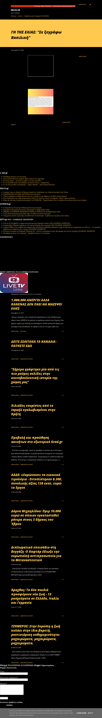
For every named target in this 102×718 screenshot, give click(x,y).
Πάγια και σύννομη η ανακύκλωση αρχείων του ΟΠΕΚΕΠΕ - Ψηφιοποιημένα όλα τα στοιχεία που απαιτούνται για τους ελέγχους (45, 200)
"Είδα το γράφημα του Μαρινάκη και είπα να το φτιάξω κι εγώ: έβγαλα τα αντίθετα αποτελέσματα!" (35, 196)
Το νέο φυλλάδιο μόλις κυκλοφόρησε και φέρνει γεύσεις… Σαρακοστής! (26, 183)
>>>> (63, 331)
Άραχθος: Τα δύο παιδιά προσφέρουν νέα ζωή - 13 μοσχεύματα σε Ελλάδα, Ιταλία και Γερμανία (35, 596)
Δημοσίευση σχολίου (26, 359)
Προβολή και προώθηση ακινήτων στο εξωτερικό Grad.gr (37, 439)
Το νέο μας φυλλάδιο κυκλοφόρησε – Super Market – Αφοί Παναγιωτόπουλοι (29, 185)
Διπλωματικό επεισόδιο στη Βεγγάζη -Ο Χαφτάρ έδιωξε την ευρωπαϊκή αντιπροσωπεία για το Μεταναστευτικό (36, 553)
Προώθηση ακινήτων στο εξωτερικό (14, 177)
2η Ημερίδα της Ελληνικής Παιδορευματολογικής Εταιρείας (22, 208)
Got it (90, 713)
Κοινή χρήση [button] (82, 56)
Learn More (81, 713)
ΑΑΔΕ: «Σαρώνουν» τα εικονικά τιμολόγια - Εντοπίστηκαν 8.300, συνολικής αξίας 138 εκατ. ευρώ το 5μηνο (36, 481)
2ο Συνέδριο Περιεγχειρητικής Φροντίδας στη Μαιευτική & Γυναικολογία (26, 214)
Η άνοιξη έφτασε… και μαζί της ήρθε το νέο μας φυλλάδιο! (22, 181)
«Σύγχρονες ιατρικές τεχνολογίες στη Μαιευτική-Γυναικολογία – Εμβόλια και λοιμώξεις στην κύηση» (36, 216)
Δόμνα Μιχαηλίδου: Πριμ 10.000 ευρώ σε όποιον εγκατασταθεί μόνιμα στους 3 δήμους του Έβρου (36, 517)
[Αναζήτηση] (82, 4)
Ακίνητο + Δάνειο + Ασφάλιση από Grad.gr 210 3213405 (30, 16)
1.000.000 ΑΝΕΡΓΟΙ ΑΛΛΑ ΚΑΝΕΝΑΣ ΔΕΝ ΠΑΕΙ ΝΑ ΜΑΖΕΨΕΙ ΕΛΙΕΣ (36, 304)
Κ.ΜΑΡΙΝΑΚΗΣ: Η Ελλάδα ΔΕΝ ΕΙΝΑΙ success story (21, 194)
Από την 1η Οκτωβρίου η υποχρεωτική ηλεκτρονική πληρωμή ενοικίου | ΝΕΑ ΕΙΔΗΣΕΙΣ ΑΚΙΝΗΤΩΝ (36, 223)
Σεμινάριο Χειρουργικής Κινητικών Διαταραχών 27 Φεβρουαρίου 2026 (26, 210)
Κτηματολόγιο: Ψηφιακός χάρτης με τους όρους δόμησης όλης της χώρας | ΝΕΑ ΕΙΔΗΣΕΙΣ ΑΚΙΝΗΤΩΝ (37, 225)
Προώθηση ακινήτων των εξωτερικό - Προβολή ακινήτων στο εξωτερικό (26, 233)
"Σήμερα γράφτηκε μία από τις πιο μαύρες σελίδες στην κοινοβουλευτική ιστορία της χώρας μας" (35, 375)
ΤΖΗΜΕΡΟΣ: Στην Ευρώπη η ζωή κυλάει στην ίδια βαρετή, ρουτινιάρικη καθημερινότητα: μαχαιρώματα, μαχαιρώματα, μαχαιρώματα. (35, 634)
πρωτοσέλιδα (10, 270)
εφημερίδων (15, 270)
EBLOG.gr (15, 10)
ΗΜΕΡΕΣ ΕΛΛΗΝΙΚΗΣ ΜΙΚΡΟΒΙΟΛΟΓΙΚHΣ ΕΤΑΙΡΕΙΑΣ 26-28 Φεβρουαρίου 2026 (31, 212)
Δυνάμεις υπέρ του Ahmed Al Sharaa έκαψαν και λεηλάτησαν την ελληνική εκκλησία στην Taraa (35, 192)
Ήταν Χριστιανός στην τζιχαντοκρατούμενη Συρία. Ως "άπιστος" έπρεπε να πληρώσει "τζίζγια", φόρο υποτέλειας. (39, 198)
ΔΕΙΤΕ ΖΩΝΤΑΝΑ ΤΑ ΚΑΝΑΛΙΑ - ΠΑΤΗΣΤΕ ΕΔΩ (34, 343)
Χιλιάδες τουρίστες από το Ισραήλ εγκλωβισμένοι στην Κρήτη (33, 409)
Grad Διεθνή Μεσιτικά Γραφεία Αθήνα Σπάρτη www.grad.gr (23, 179)
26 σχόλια (23, 331)
